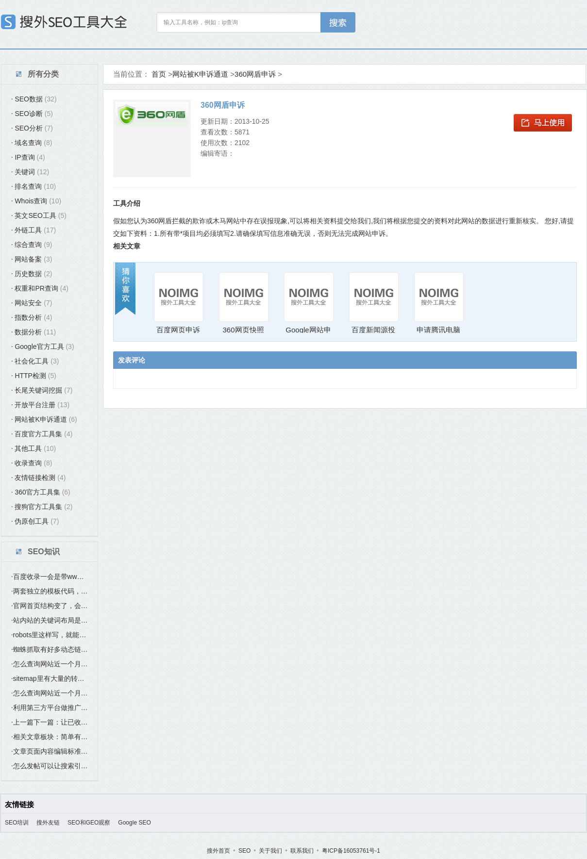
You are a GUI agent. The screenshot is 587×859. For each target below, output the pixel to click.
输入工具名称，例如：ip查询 (201, 22)
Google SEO (134, 822)
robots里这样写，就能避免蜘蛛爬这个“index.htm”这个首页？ (49, 635)
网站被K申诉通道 (44, 419)
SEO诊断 (32, 113)
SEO (244, 850)
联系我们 (302, 850)
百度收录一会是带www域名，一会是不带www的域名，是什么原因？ (49, 576)
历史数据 (31, 274)
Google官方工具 (42, 346)
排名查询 (33, 186)
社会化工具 (35, 361)
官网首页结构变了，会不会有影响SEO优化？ (49, 606)
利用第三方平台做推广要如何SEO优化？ (49, 707)
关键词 (30, 172)
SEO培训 (17, 822)
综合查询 (31, 244)
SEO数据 (34, 99)
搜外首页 (218, 850)
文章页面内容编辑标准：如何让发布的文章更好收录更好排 (49, 751)
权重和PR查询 (39, 288)
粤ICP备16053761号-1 (351, 850)
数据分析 (33, 332)
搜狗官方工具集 (41, 507)
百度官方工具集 (41, 434)
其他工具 (33, 448)
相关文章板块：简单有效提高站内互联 (49, 737)
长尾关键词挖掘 (41, 390)
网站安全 (31, 303)
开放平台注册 (40, 405)
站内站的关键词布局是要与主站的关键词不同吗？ (49, 620)
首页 (158, 74)
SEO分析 (32, 128)
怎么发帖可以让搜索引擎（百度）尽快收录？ (49, 766)
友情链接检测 (38, 477)
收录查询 (31, 463)
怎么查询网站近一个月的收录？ (49, 664)
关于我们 (270, 850)
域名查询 (31, 143)
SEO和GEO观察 (88, 822)
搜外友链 (48, 822)
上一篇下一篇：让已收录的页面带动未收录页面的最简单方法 (49, 722)
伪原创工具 (35, 521)
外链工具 (33, 230)
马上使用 (543, 123)
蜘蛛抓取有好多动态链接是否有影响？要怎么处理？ (49, 649)
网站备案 (31, 259)
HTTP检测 (33, 376)
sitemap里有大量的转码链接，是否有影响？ (49, 678)
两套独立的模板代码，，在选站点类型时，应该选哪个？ (49, 591)
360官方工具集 (40, 492)
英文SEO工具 (39, 215)
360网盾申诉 (255, 74)
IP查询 (28, 157)
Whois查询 (36, 201)
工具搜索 (337, 22)
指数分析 (31, 317)
